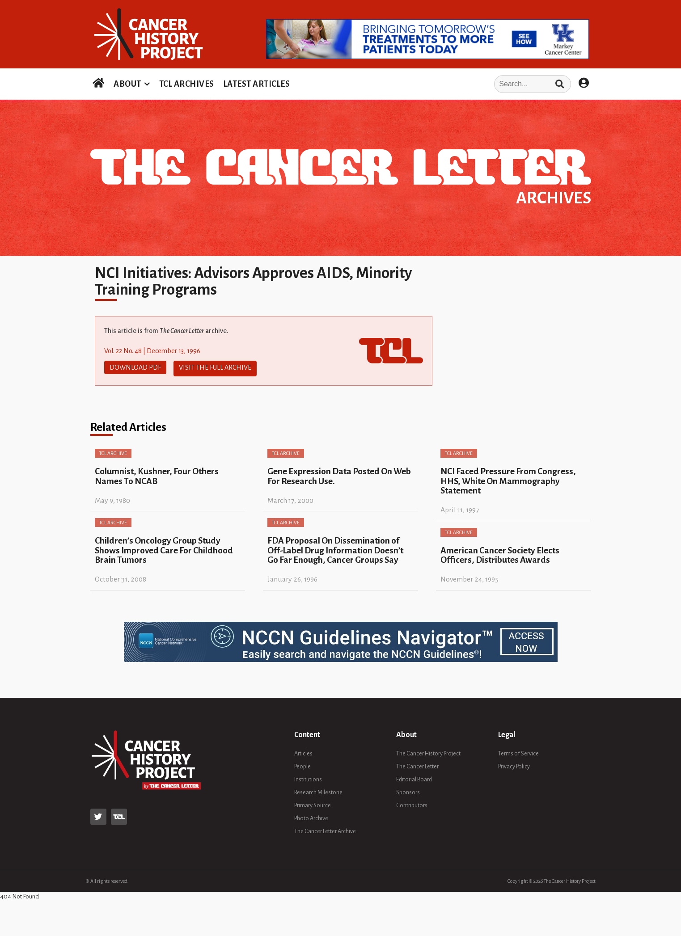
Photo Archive (311, 816)
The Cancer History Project (428, 751)
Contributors (411, 803)
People (302, 764)
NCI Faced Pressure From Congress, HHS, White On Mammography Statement (508, 479)
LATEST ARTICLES (256, 84)
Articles (303, 751)
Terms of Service (518, 751)
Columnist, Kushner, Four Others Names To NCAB (157, 474)
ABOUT (127, 84)
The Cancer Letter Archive (325, 829)
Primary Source (312, 803)
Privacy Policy (514, 764)
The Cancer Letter (417, 764)
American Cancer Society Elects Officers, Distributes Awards (499, 553)
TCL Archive (113, 451)
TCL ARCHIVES (186, 84)
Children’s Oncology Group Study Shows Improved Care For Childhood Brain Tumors (164, 548)
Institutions (308, 777)
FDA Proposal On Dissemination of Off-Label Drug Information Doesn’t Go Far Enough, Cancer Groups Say (335, 548)
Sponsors (408, 790)
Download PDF (135, 367)
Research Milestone (318, 790)
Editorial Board (414, 777)
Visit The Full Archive (215, 367)
